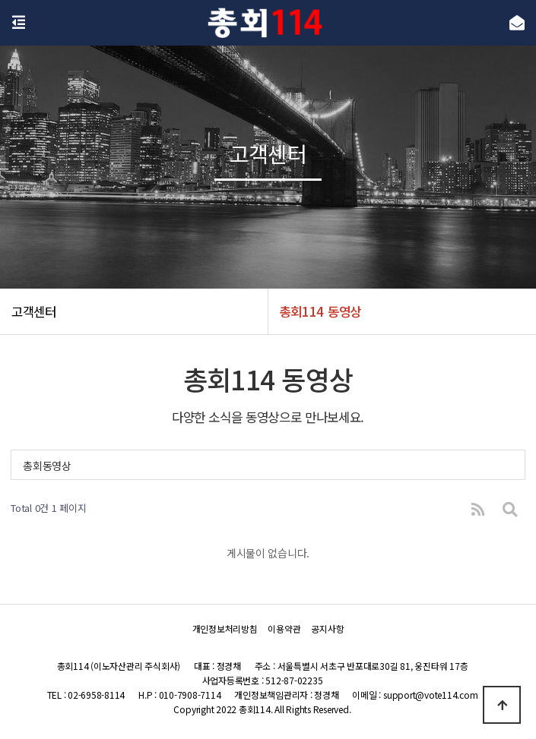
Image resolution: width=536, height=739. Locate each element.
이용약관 (284, 628)
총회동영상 (47, 465)
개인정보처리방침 (225, 628)
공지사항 (327, 628)
